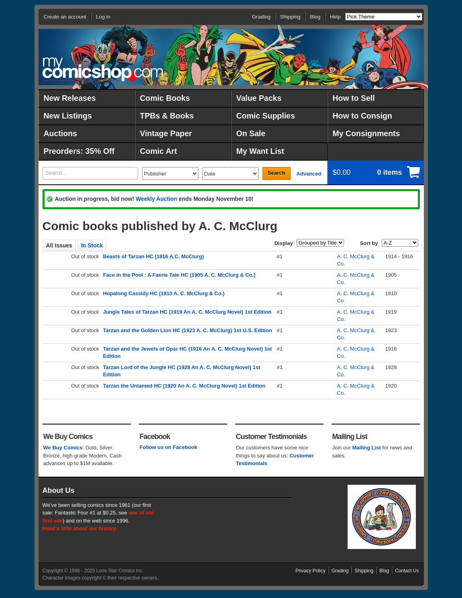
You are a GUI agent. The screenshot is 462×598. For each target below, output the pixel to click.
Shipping (290, 17)
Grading (261, 17)
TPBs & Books (167, 115)
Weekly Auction (156, 199)
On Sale (251, 133)
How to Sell (354, 98)
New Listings (68, 115)
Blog (315, 17)
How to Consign (362, 115)
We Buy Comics (63, 448)
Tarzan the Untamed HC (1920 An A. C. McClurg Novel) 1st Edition (184, 386)
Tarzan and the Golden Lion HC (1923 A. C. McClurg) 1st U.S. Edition (187, 330)
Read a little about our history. (80, 528)
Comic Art (158, 151)
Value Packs (259, 98)
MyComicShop (103, 69)
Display (283, 243)
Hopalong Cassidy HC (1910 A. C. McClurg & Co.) (164, 293)
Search (276, 173)
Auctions (60, 133)
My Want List (260, 151)
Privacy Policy (310, 571)
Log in (103, 17)
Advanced (308, 173)
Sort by (369, 243)
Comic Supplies (265, 115)
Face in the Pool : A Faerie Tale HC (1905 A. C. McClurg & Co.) (179, 275)
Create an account (65, 17)
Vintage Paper (166, 133)
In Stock (92, 245)
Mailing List (366, 448)
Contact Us (407, 571)
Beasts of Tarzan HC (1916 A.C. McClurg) (153, 256)
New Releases (70, 98)
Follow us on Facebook (168, 447)
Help (335, 17)
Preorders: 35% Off (79, 151)
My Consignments (366, 133)
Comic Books (165, 98)
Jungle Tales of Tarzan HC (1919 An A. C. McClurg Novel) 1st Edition (187, 312)
